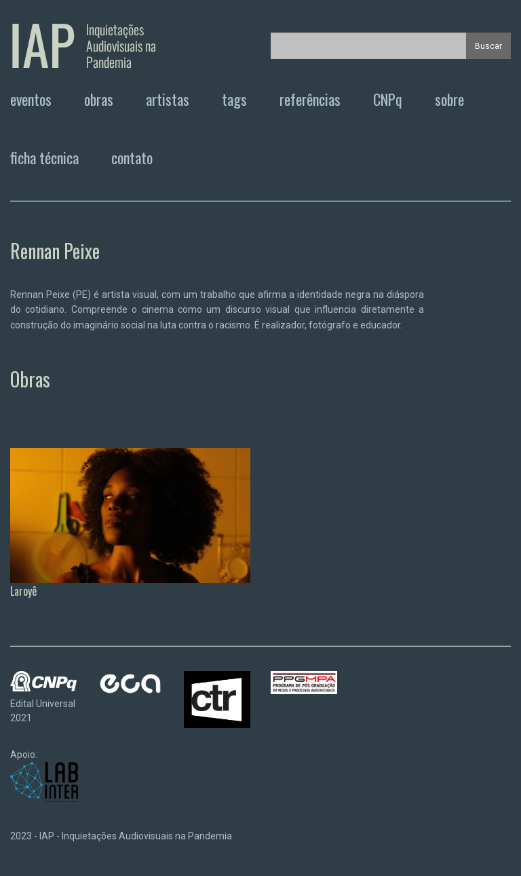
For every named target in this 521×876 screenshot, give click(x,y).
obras (98, 99)
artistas (167, 99)
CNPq (387, 99)
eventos (31, 99)
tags (234, 99)
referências (310, 99)
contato (132, 157)
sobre (449, 99)
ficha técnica (44, 157)
